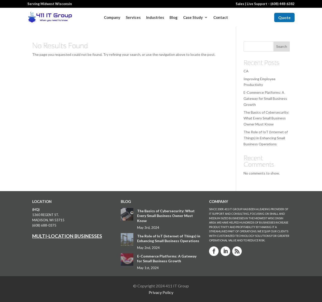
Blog (174, 17)
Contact (220, 17)
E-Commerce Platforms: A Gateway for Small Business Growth (265, 98)
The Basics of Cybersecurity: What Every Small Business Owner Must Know (266, 118)
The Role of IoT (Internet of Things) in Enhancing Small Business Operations (266, 138)
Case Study (193, 17)
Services (133, 17)
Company (112, 17)
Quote (284, 17)
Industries (155, 17)
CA (246, 71)
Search (281, 46)
